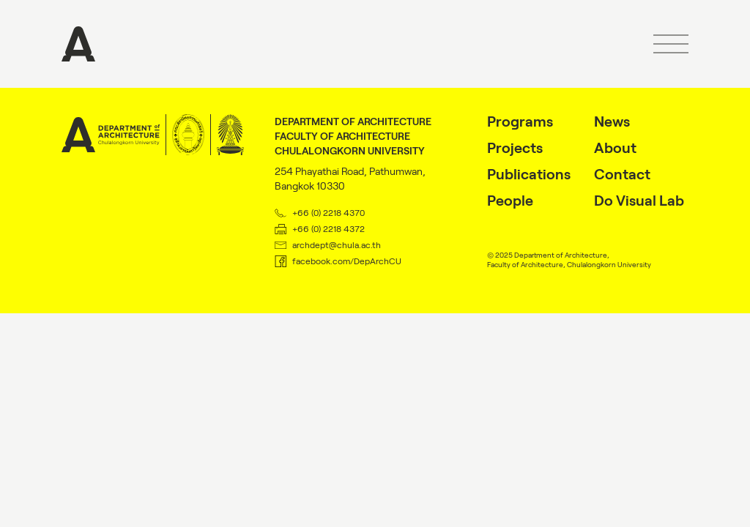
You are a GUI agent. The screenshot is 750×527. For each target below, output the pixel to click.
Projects (515, 148)
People (510, 201)
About (615, 148)
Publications (529, 174)
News (612, 121)
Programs (520, 121)
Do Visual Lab (639, 201)
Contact (622, 174)
